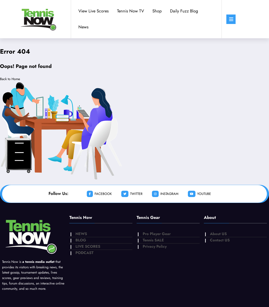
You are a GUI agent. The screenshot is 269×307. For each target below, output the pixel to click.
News (83, 27)
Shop (157, 11)
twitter (131, 194)
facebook (99, 194)
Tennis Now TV (130, 11)
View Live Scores (93, 11)
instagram (165, 194)
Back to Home (10, 79)
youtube (199, 194)
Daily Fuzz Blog (184, 11)
